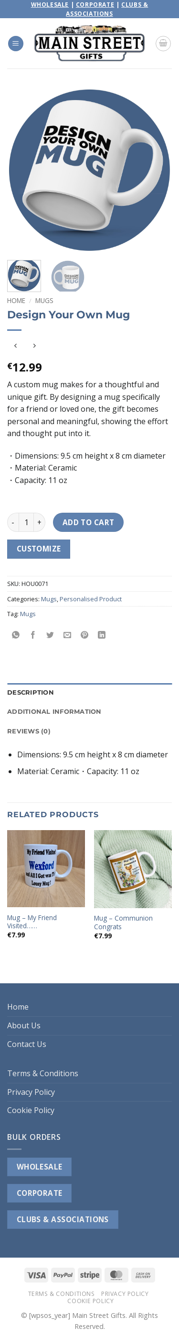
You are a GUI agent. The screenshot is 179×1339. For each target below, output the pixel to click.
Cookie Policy (30, 1110)
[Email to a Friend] (67, 635)
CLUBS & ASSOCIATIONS (63, 1219)
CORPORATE (40, 1193)
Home (16, 300)
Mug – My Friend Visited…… (32, 921)
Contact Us (26, 1044)
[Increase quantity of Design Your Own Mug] (39, 522)
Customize (39, 548)
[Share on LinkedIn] (102, 635)
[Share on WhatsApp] (16, 635)
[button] (15, 44)
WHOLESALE (40, 1166)
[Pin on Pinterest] (85, 635)
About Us (24, 1025)
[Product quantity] (26, 522)
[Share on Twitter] (50, 635)
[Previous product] (34, 345)
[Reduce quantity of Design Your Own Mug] (13, 522)
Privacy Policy (31, 1092)
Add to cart (89, 522)
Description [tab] (30, 692)
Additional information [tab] (54, 711)
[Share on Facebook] (33, 635)
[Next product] (15, 345)
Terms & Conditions (42, 1073)
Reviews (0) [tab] (29, 731)
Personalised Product (91, 599)
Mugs (44, 300)
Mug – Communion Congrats (123, 922)
